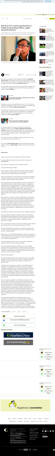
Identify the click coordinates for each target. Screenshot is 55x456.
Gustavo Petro (24, 311)
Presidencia (14, 311)
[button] (53, 34)
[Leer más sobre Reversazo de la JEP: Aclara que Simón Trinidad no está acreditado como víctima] (50, 98)
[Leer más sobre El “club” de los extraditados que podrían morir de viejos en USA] (50, 31)
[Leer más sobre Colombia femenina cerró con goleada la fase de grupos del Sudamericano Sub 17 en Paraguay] (50, 46)
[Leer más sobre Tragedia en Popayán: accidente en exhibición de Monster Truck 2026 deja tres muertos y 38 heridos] (50, 54)
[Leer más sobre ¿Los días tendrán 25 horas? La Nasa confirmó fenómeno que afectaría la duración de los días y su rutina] (50, 74)
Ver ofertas (41, 349)
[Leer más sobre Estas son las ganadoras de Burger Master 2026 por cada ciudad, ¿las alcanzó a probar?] (50, 90)
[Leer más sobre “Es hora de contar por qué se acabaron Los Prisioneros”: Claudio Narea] (50, 61)
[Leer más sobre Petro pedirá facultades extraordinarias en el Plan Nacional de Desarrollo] (4, 97)
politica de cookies (39, 1)
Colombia (11, 95)
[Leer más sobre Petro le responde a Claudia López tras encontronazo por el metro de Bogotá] (4, 120)
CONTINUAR (48, 1)
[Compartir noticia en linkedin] (35, 74)
